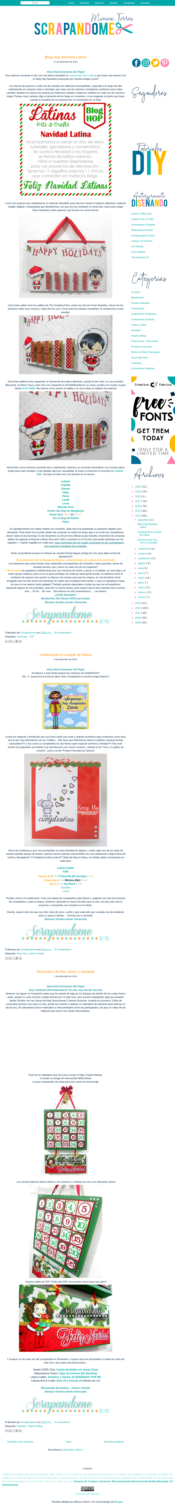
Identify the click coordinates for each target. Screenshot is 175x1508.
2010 (138, 617)
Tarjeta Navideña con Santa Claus (77, 1369)
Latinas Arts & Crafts (142, 219)
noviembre (144, 548)
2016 (138, 506)
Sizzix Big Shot (139, 357)
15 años (135, 292)
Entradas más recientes (20, 1441)
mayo (141, 577)
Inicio (71, 3)
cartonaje (22, 636)
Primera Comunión (141, 346)
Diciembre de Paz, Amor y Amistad (65, 972)
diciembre (143, 520)
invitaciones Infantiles (143, 368)
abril (141, 582)
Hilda (65, 492)
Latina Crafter (65, 868)
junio (141, 573)
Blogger (118, 1501)
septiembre (144, 558)
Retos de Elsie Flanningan (145, 352)
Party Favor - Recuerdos (144, 341)
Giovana (65, 887)
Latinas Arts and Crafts (81, 75)
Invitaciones (137, 308)
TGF (31, 636)
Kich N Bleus (138, 252)
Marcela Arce (65, 507)
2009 (138, 622)
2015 (138, 511)
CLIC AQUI (28, 388)
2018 (138, 496)
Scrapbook (129, 3)
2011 (138, 612)
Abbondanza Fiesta (142, 230)
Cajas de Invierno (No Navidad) (77, 1373)
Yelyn (65, 521)
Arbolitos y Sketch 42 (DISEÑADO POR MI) (74, 1377)
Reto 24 (61, 1380)
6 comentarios (62, 1422)
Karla (65, 496)
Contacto (145, 3)
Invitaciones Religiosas (143, 314)
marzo (142, 587)
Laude (65, 499)
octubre (142, 553)
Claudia (65, 485)
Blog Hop (22, 953)
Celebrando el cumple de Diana (66, 655)
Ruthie (75, 518)
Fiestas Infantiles (140, 303)
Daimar (65, 488)
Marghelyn (77, 510)
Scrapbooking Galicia (143, 235)
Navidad (22, 1426)
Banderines (137, 297)
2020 (138, 486)
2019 (138, 491)
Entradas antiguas (114, 1441)
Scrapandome (29, 632)
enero (141, 597)
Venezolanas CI (140, 257)
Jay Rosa (69, 883)
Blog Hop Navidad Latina (65, 57)
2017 (138, 501)
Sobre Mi (84, 3)
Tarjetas (114, 3)
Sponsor (99, 3)
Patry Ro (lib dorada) (73, 876)
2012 (138, 608)
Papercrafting (35, 1426)
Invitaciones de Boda (142, 319)
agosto (142, 563)
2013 (138, 603)
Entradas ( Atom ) (73, 1449)
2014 (138, 515)
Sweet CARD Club (141, 213)
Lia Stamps (137, 246)
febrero (142, 592)
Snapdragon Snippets (143, 224)
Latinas (65, 481)
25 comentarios (62, 949)
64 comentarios (62, 632)
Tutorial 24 (75, 1380)
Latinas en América (141, 241)
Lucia (65, 503)
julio (140, 568)
